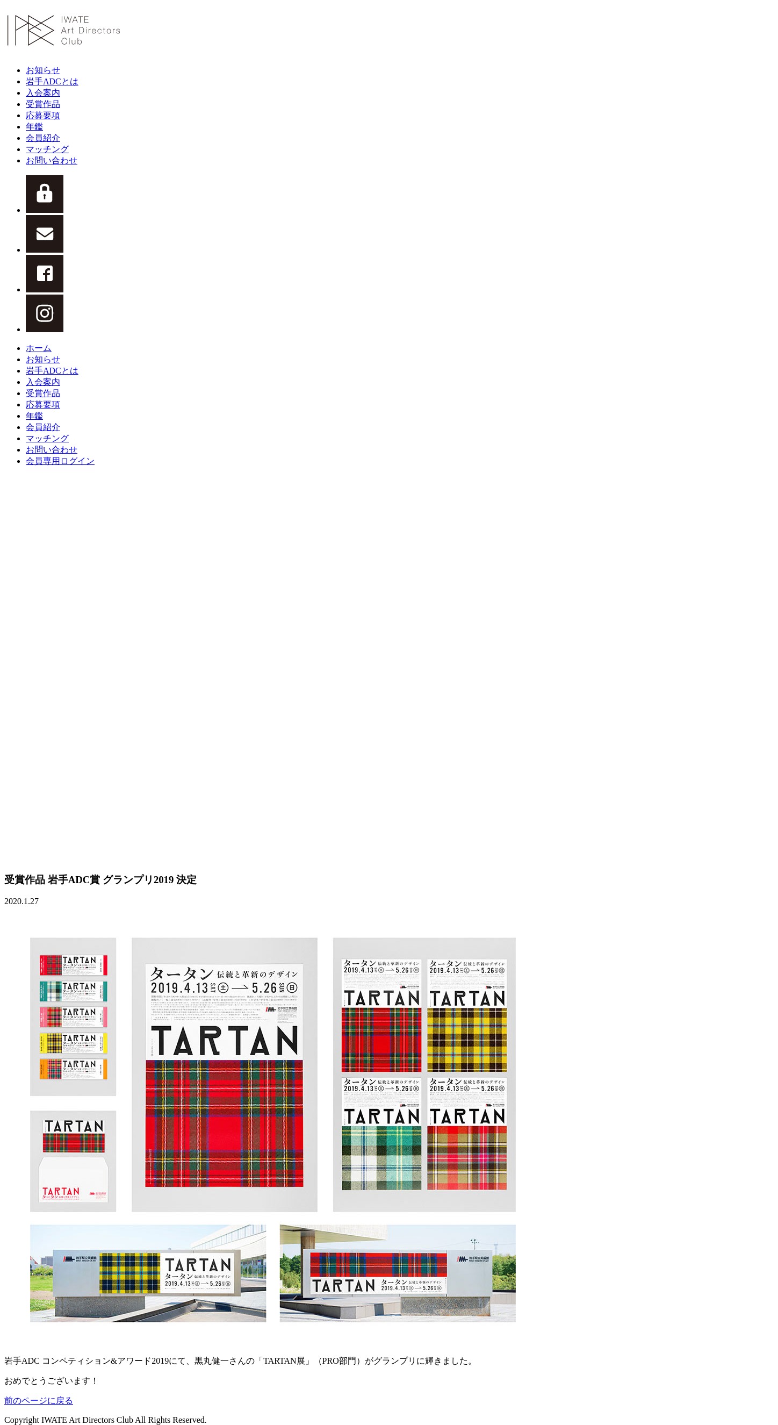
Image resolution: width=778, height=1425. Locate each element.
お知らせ (43, 70)
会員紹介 (43, 137)
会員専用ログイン (60, 461)
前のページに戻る (38, 1400)
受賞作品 (43, 104)
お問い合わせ (51, 160)
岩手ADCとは (52, 81)
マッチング (47, 149)
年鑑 (34, 126)
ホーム (39, 348)
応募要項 (43, 115)
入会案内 (43, 92)
